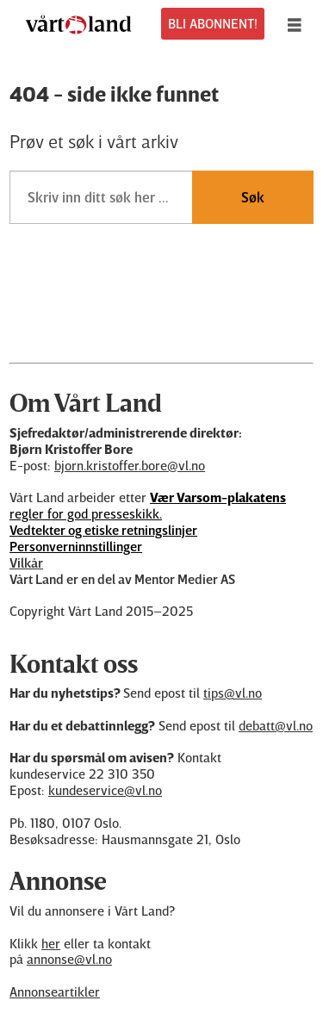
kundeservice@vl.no (105, 790)
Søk (252, 197)
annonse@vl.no (69, 958)
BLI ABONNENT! (213, 23)
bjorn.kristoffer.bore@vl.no (129, 465)
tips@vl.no (232, 692)
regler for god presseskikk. (147, 505)
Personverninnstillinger (75, 546)
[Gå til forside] (78, 24)
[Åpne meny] (299, 24)
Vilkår (26, 562)
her (50, 943)
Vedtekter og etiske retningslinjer (103, 530)
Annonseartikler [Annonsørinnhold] (54, 991)
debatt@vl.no (276, 725)
